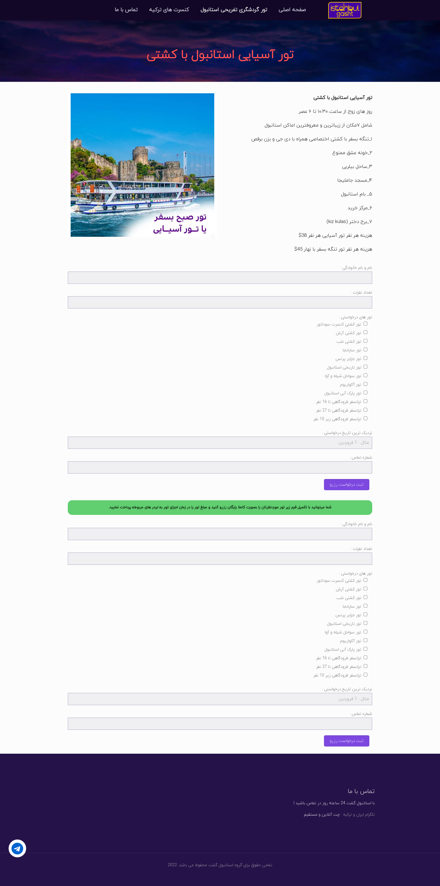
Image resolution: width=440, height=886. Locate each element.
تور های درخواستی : (220, 369)
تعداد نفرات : (220, 299)
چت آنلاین (330, 814)
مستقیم (310, 814)
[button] (220, 507)
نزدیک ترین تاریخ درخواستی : (220, 439)
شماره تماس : (220, 464)
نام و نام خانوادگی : (220, 274)
